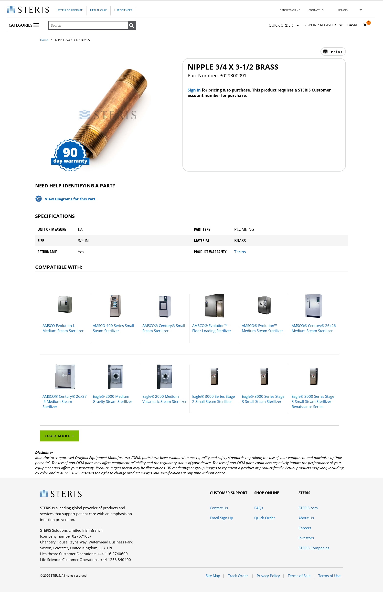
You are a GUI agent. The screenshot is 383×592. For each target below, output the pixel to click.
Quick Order (284, 25)
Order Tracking (290, 10)
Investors (306, 537)
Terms (240, 252)
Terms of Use (329, 575)
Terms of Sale (299, 575)
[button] (132, 25)
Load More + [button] (59, 436)
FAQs (258, 507)
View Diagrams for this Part (70, 198)
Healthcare (98, 10)
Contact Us (316, 10)
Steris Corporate (70, 10)
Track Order (238, 575)
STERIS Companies (313, 547)
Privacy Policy (268, 575)
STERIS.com (308, 507)
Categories (24, 25)
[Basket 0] (357, 24)
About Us (306, 517)
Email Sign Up (221, 517)
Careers (304, 527)
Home (44, 40)
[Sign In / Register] (323, 25)
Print (336, 52)
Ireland (343, 10)
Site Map (213, 575)
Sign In (195, 90)
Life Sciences (123, 10)
